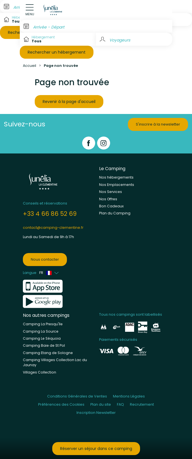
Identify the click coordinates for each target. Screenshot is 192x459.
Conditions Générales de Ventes (77, 396)
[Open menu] (30, 10)
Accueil (29, 65)
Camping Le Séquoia (42, 338)
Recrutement (142, 404)
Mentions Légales (129, 396)
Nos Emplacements (116, 184)
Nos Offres (108, 199)
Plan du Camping (114, 213)
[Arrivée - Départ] (96, 26)
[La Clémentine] (53, 10)
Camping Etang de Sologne (48, 352)
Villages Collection (39, 372)
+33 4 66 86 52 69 (50, 214)
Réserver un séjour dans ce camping (96, 448)
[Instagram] (103, 143)
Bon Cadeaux (111, 206)
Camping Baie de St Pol (44, 345)
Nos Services (110, 191)
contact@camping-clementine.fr (53, 227)
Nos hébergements (116, 177)
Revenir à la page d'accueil (69, 101)
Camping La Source (40, 331)
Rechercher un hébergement (57, 52)
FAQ (120, 404)
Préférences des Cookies (61, 404)
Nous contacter (45, 259)
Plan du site (100, 404)
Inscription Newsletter (96, 412)
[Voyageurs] (134, 39)
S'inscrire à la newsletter (158, 124)
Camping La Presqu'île (43, 324)
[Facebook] (88, 143)
